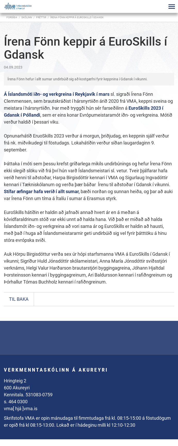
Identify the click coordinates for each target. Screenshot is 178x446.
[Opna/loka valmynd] (171, 6)
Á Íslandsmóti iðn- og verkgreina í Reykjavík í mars (57, 94)
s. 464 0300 (16, 401)
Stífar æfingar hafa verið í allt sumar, (42, 191)
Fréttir (41, 17)
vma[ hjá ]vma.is (20, 408)
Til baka (19, 299)
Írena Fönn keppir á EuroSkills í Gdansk (77, 17)
